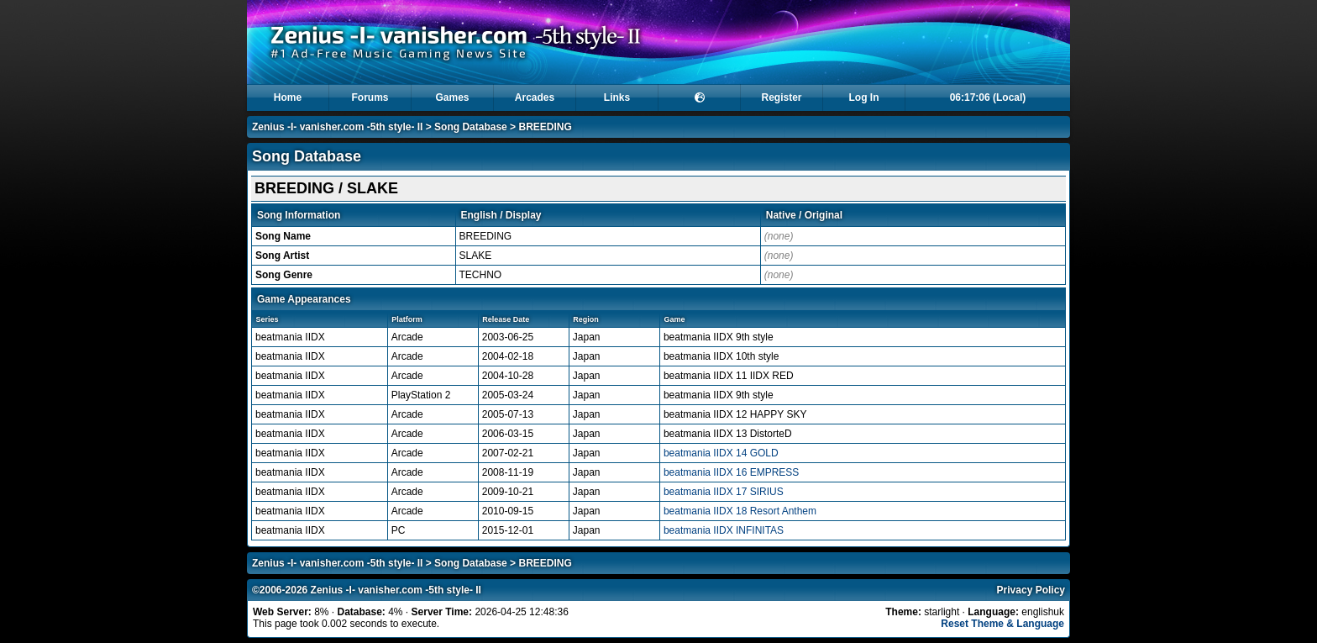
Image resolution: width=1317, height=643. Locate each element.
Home (288, 97)
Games (452, 97)
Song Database (470, 127)
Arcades (534, 97)
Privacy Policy (1031, 590)
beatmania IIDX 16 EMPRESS (731, 472)
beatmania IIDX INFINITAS (724, 530)
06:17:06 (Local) (988, 97)
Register (781, 97)
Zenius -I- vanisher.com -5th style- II (337, 127)
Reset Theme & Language (1002, 624)
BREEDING (544, 127)
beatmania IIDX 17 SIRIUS (724, 492)
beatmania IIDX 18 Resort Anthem (740, 511)
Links (617, 97)
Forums (369, 97)
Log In (864, 97)
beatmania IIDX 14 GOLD (721, 453)
